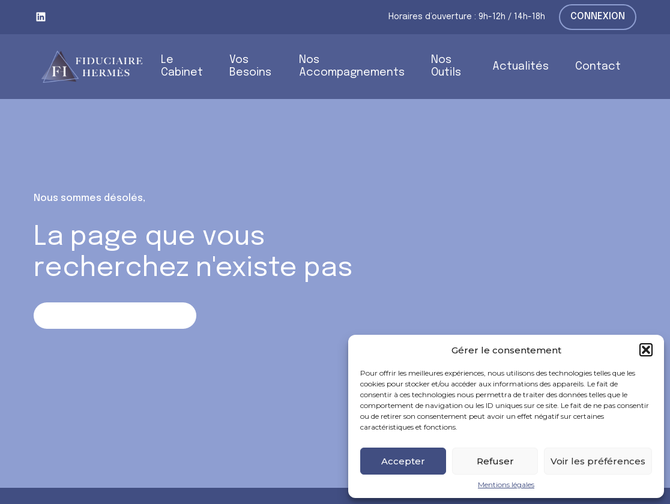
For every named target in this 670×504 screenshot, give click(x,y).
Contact (598, 66)
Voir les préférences (598, 461)
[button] (646, 350)
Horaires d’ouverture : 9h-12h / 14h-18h (466, 17)
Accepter (403, 461)
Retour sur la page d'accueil (115, 315)
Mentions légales (506, 485)
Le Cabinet (182, 66)
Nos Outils (446, 66)
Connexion (597, 16)
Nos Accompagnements (352, 66)
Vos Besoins (250, 66)
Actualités (520, 66)
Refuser (495, 461)
